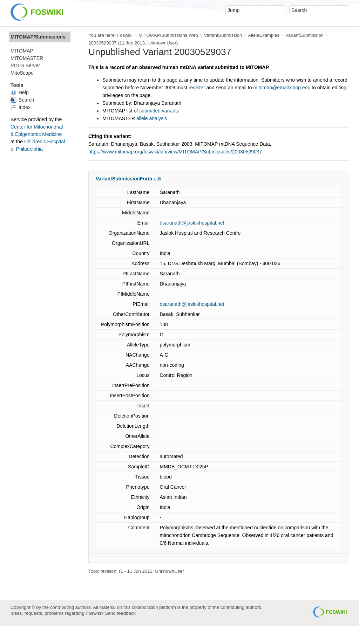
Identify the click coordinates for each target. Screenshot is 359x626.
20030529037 (102, 43)
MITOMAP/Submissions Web (168, 35)
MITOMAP (22, 51)
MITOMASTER (27, 58)
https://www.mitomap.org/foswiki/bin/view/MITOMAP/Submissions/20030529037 (175, 151)
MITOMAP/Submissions (38, 37)
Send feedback (120, 613)
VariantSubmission (223, 35)
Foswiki (125, 35)
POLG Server (25, 65)
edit (157, 179)
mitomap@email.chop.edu (281, 87)
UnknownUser (161, 43)
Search (22, 100)
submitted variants (159, 110)
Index (21, 107)
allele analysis (151, 118)
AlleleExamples (263, 35)
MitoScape (22, 73)
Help (20, 92)
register (197, 87)
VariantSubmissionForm (124, 178)
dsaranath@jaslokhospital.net (192, 223)
